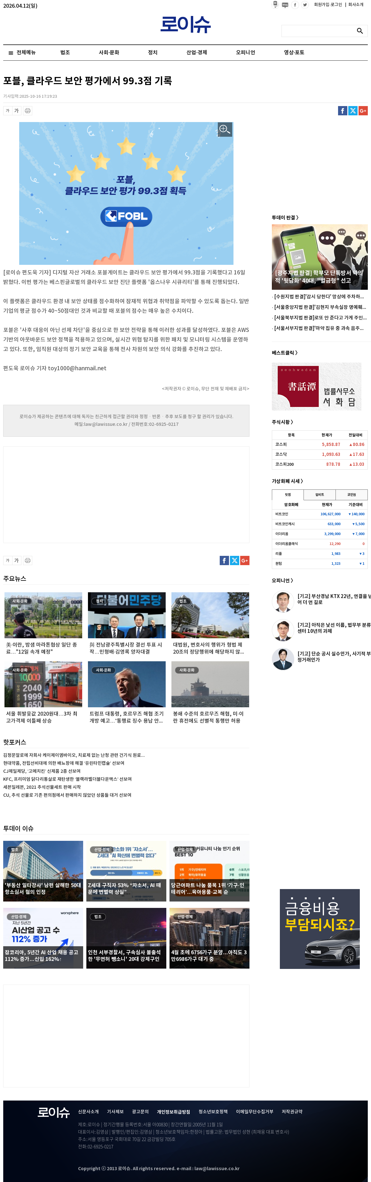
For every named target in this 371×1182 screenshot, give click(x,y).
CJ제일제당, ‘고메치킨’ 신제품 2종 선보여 (42, 771)
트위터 (353, 110)
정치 (153, 53)
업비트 (319, 495)
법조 (65, 53)
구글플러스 (363, 110)
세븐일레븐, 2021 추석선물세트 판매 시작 (42, 787)
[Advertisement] (67, 494)
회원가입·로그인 (328, 4)
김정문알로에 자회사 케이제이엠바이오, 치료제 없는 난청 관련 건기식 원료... (74, 755)
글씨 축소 (7, 110)
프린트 (27, 110)
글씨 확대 (16, 110)
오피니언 (245, 53)
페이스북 (342, 110)
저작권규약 (292, 1112)
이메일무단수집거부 (254, 1112)
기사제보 (115, 1112)
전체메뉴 (26, 53)
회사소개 (354, 4)
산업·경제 (196, 53)
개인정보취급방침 (173, 1112)
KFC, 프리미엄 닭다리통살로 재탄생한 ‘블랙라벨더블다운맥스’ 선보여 (67, 779)
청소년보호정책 (213, 1112)
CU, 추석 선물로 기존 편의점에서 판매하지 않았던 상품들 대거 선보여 (67, 795)
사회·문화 (109, 53)
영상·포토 (294, 53)
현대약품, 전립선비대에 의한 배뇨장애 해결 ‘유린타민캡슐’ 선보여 (63, 763)
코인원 (351, 495)
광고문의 (140, 1112)
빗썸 (288, 495)
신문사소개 (88, 1112)
